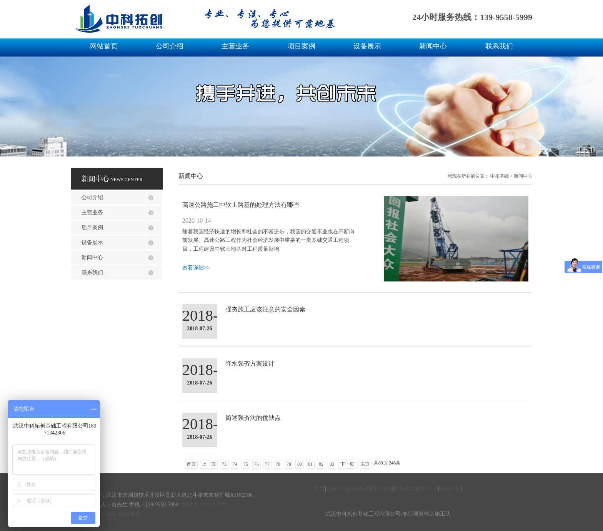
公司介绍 (169, 46)
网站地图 (129, 514)
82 (321, 464)
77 (267, 464)
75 (245, 464)
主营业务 (235, 46)
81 (310, 464)
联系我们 (499, 46)
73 (224, 464)
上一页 (209, 464)
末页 (365, 464)
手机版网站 (103, 514)
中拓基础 (499, 176)
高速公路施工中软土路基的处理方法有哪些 (240, 204)
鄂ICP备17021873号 (203, 505)
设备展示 (367, 46)
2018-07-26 (199, 328)
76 (256, 464)
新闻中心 (433, 46)
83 (332, 464)
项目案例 (301, 46)
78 (278, 464)
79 (289, 464)
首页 (191, 464)
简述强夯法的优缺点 (253, 417)
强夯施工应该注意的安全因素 (265, 309)
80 (299, 464)
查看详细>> (196, 268)
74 (235, 464)
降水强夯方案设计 (250, 363)
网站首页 (104, 46)
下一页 (347, 464)
